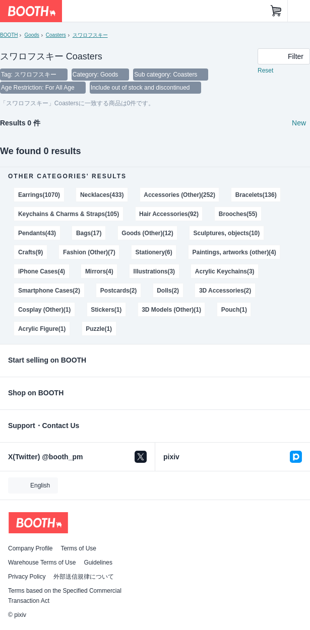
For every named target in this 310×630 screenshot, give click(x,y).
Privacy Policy (26, 577)
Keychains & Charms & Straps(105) (68, 214)
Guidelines (98, 562)
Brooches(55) (238, 214)
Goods (31, 35)
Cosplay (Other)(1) (44, 309)
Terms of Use (78, 548)
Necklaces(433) (102, 194)
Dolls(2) (168, 290)
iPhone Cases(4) (41, 271)
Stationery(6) (154, 252)
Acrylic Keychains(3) (225, 271)
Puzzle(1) (99, 328)
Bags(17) (89, 233)
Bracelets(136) (256, 194)
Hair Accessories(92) (169, 214)
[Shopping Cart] (276, 11)
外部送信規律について (83, 577)
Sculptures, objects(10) (227, 233)
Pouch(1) (234, 309)
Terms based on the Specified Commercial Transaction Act (64, 596)
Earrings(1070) (39, 194)
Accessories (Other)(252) (179, 194)
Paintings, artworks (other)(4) (234, 252)
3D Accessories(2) (225, 290)
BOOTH (9, 35)
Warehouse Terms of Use (42, 562)
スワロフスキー (90, 35)
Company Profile (30, 548)
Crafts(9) (30, 252)
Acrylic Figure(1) (42, 328)
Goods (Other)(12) (147, 233)
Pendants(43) (37, 233)
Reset (265, 70)
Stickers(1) (106, 309)
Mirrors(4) (99, 271)
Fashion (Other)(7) (89, 252)
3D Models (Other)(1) (171, 309)
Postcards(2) (118, 290)
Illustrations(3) (154, 271)
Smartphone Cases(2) (49, 290)
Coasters (56, 35)
